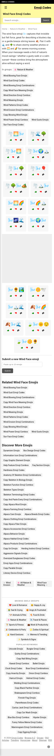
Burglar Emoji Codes (36, 649)
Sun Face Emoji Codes (13, 124)
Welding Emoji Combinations (27, 683)
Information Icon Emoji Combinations (20, 455)
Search (46, 20)
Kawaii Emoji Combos (19, 663)
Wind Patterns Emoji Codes (15, 105)
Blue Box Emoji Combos (18, 717)
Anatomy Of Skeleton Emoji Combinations (22, 475)
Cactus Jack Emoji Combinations (27, 707)
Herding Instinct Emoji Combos (35, 548)
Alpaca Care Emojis (12, 514)
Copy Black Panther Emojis (27, 688)
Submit (8, 371)
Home (4, 29)
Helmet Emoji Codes (35, 678)
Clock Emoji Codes (13, 668)
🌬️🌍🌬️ (38, 220)
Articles (5, 740)
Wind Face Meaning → (42, 584)
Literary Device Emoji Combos (16, 573)
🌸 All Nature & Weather (24, 584)
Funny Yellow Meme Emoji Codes (27, 722)
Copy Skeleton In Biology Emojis (17, 480)
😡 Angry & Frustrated (36, 610)
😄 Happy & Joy (38, 605)
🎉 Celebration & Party (15, 629)
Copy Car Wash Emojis (27, 712)
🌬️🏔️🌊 (16, 306)
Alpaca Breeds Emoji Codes (37, 514)
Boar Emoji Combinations (37, 668)
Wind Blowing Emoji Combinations (18, 85)
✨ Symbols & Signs (27, 639)
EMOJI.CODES (8, 2)
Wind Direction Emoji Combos (16, 95)
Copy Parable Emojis (12, 568)
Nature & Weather (17, 29)
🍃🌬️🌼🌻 (27, 341)
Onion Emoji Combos (38, 673)
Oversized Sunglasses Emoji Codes (19, 558)
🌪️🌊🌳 (38, 133)
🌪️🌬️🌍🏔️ (38, 151)
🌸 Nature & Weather (23, 69)
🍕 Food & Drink (37, 615)
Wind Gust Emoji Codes (13, 80)
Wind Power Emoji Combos (15, 120)
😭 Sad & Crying (15, 610)
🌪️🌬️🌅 (13, 151)
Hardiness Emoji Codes (13, 470)
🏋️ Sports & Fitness (15, 625)
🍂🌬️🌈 (38, 306)
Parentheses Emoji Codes (26, 703)
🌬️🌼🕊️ (38, 289)
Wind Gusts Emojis (40, 120)
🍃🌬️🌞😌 (38, 324)
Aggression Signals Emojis (15, 553)
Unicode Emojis (16, 649)
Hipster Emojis (39, 717)
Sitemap (43, 740)
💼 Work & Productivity (38, 625)
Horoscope (25, 740)
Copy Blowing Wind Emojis (15, 115)
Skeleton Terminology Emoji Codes (19, 494)
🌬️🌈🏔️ (38, 202)
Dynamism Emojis (11, 450)
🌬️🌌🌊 (16, 220)
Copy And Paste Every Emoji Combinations (22, 499)
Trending (15, 740)
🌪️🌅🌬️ (16, 133)
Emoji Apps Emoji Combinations (17, 563)
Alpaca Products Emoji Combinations (20, 543)
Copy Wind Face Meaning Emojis (18, 90)
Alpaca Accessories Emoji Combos (19, 529)
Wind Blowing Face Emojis (15, 75)
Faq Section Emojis (41, 465)
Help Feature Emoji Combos (16, 465)
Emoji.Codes (17, 738)
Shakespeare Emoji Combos (27, 693)
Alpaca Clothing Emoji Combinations (19, 519)
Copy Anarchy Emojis (15, 673)
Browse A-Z (30, 738)
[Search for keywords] (22, 20)
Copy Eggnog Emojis (27, 732)
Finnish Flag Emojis (27, 698)
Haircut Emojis (15, 678)
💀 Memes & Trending (37, 634)
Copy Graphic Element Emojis (16, 460)
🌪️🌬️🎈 (38, 168)
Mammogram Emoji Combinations (27, 727)
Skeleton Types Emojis (13, 490)
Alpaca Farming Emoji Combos (17, 509)
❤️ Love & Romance (18, 605)
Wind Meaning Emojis (13, 100)
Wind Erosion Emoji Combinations (18, 110)
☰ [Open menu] (5, 7)
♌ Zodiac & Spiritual (39, 629)
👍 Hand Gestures (15, 634)
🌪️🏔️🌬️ (41, 185)
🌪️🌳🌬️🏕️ (16, 185)
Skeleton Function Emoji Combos (18, 485)
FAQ (47, 738)
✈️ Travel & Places (38, 620)
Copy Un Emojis (10, 548)
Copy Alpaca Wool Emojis (14, 504)
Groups (40, 738)
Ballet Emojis (38, 663)
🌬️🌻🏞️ (16, 289)
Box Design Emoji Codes (34, 450)
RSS (50, 740)
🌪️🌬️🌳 (16, 168)
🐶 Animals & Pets (18, 615)
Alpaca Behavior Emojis (14, 534)
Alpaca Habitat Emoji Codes (16, 539)
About (34, 740)
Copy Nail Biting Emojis (27, 658)
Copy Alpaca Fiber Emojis (14, 524)
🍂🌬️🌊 (13, 324)
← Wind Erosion (7, 584)
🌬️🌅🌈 (16, 202)
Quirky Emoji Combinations (27, 654)
